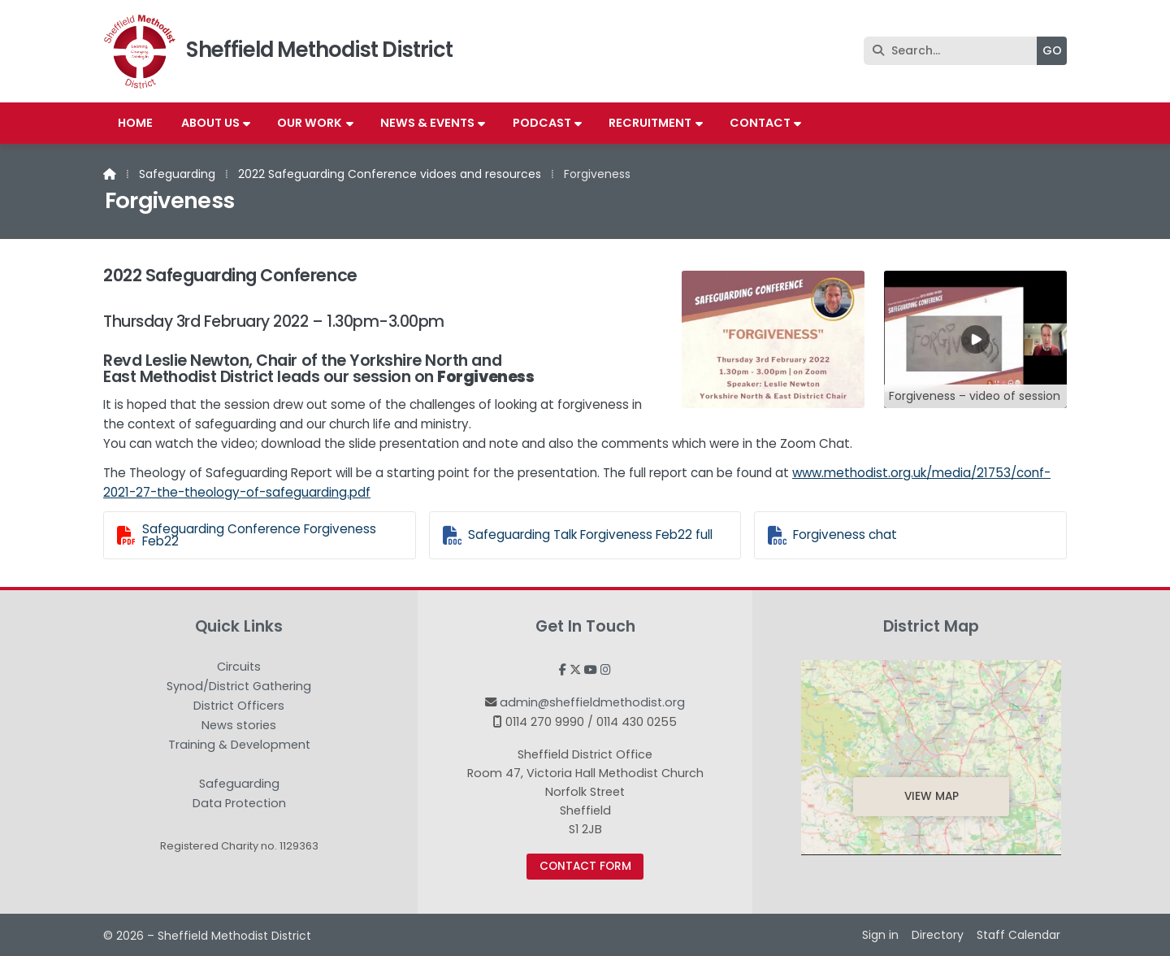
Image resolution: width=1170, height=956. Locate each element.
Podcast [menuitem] (542, 123)
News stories (239, 726)
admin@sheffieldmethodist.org (592, 702)
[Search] (954, 51)
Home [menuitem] (135, 123)
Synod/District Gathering (239, 687)
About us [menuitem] (210, 123)
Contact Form (585, 866)
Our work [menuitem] (309, 123)
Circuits (239, 667)
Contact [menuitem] (760, 123)
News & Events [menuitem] (427, 123)
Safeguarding (177, 174)
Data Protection (239, 803)
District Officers (238, 706)
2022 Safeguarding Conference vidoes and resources (389, 174)
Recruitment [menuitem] (650, 123)
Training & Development (239, 745)
